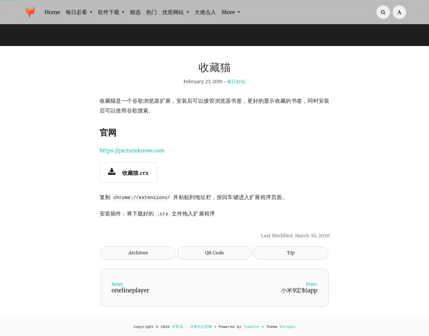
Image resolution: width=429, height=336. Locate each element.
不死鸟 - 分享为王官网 (192, 327)
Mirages (287, 327)
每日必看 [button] (77, 12)
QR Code (214, 253)
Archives (138, 253)
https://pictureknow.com (132, 150)
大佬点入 (205, 12)
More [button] (228, 12)
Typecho (251, 327)
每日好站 (236, 82)
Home (52, 12)
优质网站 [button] (173, 12)
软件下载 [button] (109, 12)
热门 (151, 12)
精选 (135, 12)
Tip (291, 253)
